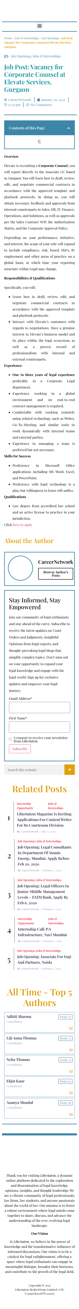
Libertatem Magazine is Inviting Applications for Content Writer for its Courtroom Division (44, 819)
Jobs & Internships (27, 38)
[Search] (69, 769)
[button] (39, 25)
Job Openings (50, 38)
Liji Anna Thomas (21, 1038)
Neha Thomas (18, 1059)
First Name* (18, 718)
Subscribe (20, 749)
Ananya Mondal (19, 1102)
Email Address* (20, 698)
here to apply (23, 524)
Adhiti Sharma (18, 1016)
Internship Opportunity (25, 806)
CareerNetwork (29, 831)
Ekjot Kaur (15, 1081)
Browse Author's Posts (55, 574)
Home (8, 38)
